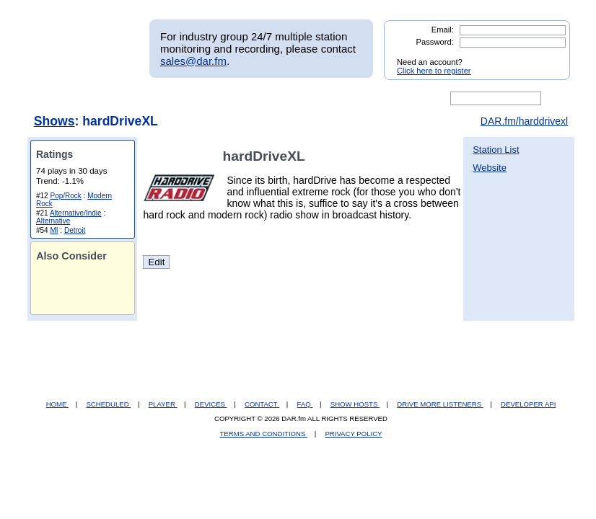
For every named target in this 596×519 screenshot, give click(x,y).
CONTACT (262, 404)
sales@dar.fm (193, 61)
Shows (54, 121)
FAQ (305, 404)
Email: (442, 29)
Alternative (53, 221)
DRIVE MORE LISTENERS (440, 404)
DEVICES (211, 404)
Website (490, 167)
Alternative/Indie (76, 213)
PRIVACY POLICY (353, 434)
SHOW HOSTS (355, 404)
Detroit (74, 230)
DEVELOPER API (528, 404)
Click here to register (434, 70)
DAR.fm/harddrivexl (524, 121)
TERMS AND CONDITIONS (264, 434)
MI (54, 230)
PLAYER (163, 404)
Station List (496, 149)
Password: (435, 41)
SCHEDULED (108, 404)
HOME (57, 404)
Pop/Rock (65, 196)
